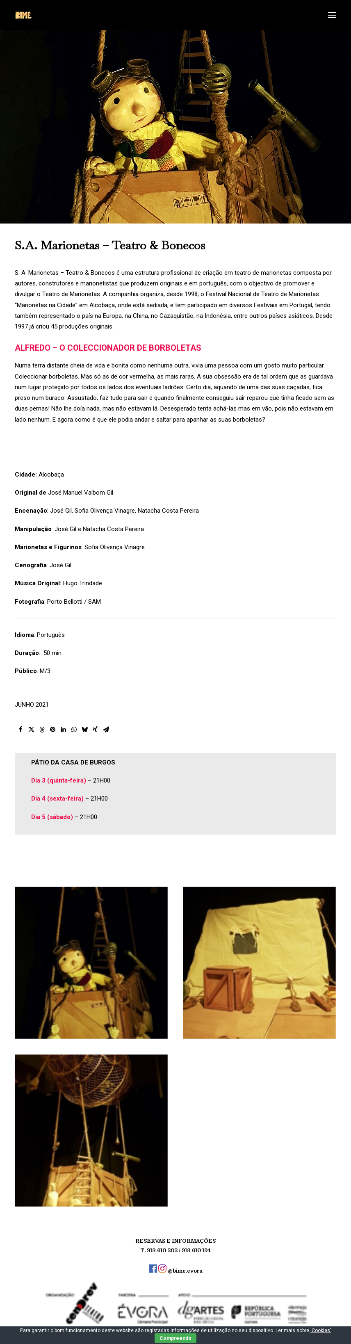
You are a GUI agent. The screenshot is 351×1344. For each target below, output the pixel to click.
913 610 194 (196, 1250)
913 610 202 (162, 1250)
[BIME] (23, 15)
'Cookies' (320, 1330)
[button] (38, 730)
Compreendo (175, 1338)
